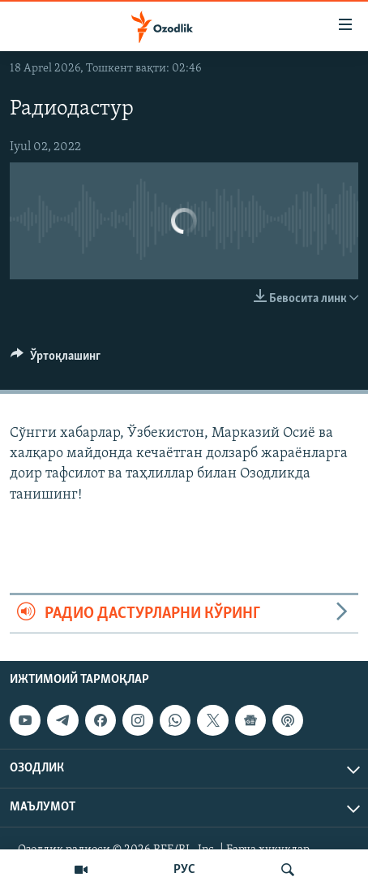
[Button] (56, 359)
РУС (184, 869)
